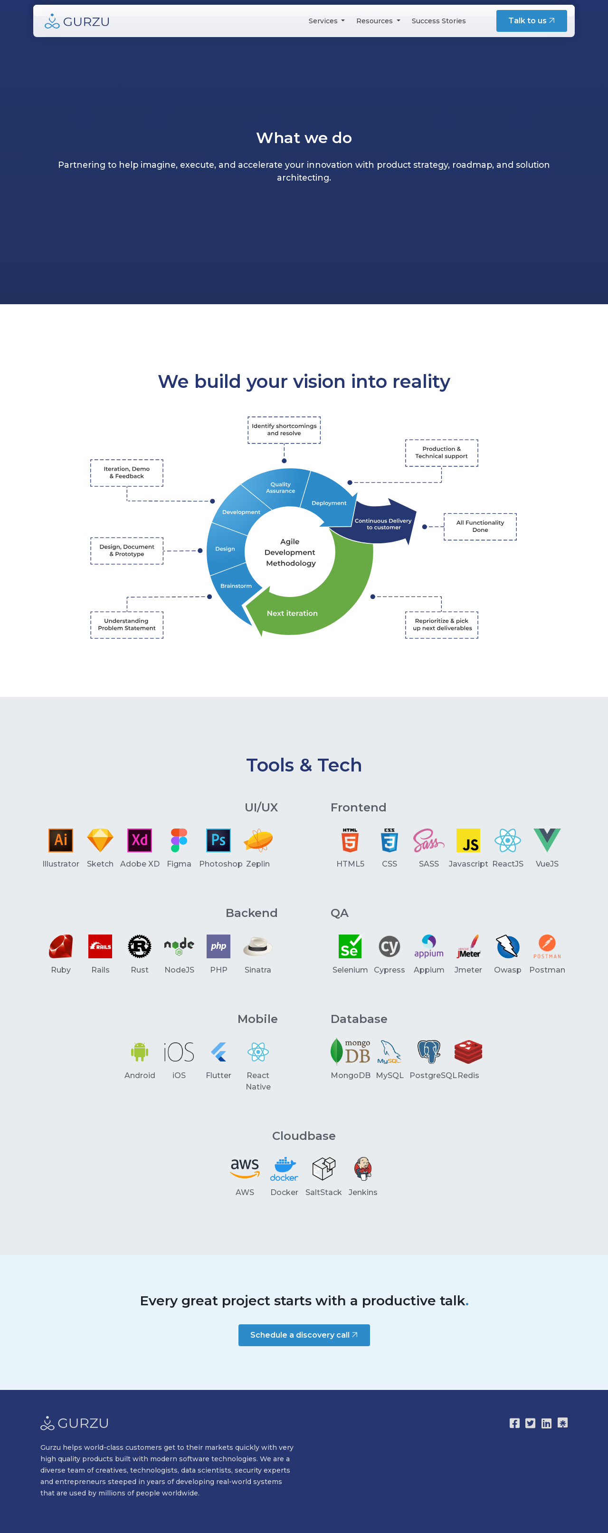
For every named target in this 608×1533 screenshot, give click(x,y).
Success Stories (439, 21)
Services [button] (324, 21)
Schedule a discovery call (305, 1335)
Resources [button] (375, 21)
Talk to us (532, 21)
